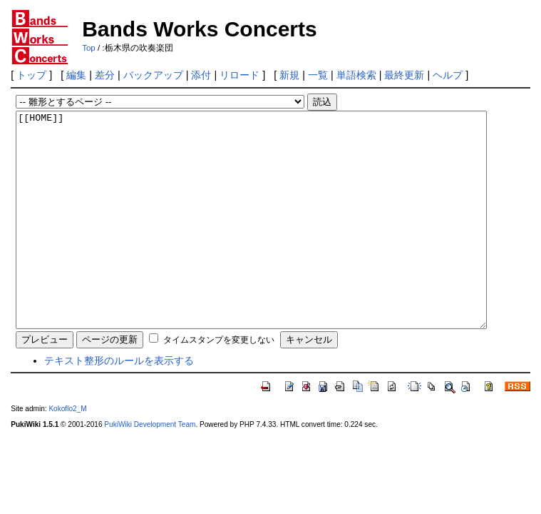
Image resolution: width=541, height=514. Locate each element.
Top (89, 48)
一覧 (318, 75)
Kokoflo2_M (67, 451)
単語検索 (356, 75)
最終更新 (404, 75)
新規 (289, 75)
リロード (239, 75)
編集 (76, 75)
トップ (31, 75)
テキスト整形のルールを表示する (119, 403)
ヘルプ (448, 75)
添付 (201, 75)
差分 (105, 75)
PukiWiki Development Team (149, 467)
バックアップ (153, 75)
